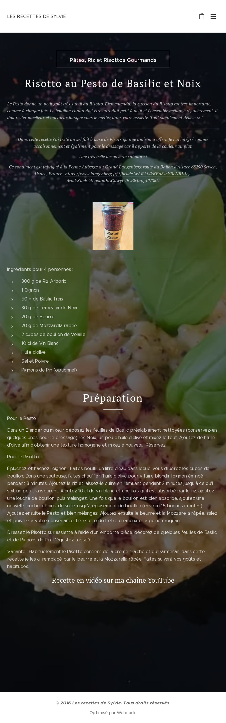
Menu (213, 16)
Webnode (127, 712)
